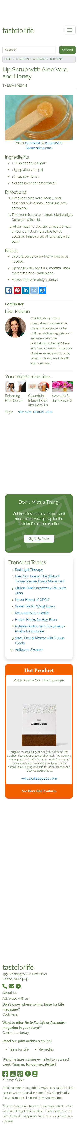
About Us (9, 993)
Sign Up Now (39, 539)
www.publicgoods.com (39, 778)
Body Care (56, 59)
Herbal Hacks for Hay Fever (36, 620)
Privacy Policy (13, 1079)
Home (7, 59)
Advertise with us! (16, 999)
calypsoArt (53, 143)
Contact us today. (15, 1033)
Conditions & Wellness (30, 59)
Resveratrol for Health (32, 613)
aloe (49, 412)
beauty (38, 412)
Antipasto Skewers (29, 650)
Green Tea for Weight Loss (35, 606)
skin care (25, 412)
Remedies (46, 1049)
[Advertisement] (39, 12)
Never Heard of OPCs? (32, 600)
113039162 (33, 143)
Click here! (10, 1014)
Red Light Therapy (29, 570)
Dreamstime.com (39, 148)
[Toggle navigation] (70, 30)
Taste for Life (19, 1049)
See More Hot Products (39, 791)
